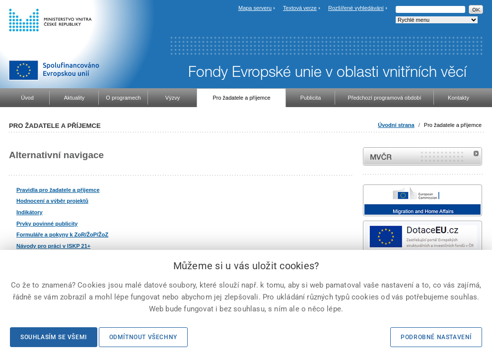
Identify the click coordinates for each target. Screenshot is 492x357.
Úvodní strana (396, 125)
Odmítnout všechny (143, 337)
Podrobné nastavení (436, 337)
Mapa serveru (255, 8)
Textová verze (300, 8)
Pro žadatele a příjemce (453, 125)
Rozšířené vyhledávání (356, 8)
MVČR (422, 156)
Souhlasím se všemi (53, 337)
